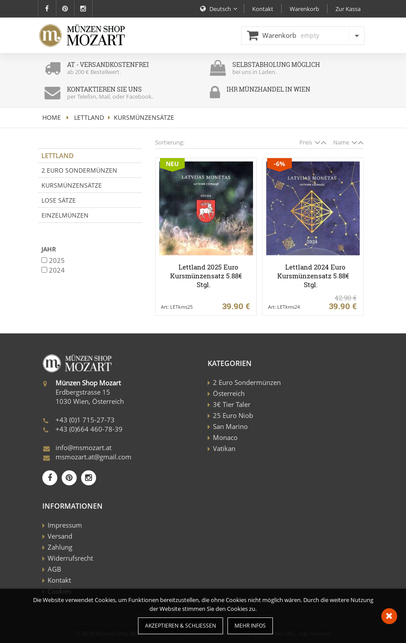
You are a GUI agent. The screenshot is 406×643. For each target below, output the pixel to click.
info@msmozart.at (84, 447)
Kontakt (59, 580)
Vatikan (224, 448)
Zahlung (60, 547)
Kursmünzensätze (71, 185)
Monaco (225, 437)
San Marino (230, 426)
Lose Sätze (58, 200)
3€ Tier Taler (231, 404)
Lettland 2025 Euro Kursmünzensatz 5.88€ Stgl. (206, 275)
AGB (54, 569)
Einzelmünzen (65, 215)
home (51, 117)
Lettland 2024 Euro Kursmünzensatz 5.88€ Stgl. (313, 275)
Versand (60, 536)
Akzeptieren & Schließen (180, 625)
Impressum (65, 525)
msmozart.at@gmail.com (93, 456)
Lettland (89, 117)
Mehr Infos (250, 625)
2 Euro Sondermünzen (79, 170)
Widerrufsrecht (70, 558)
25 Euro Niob (233, 415)
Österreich (229, 393)
